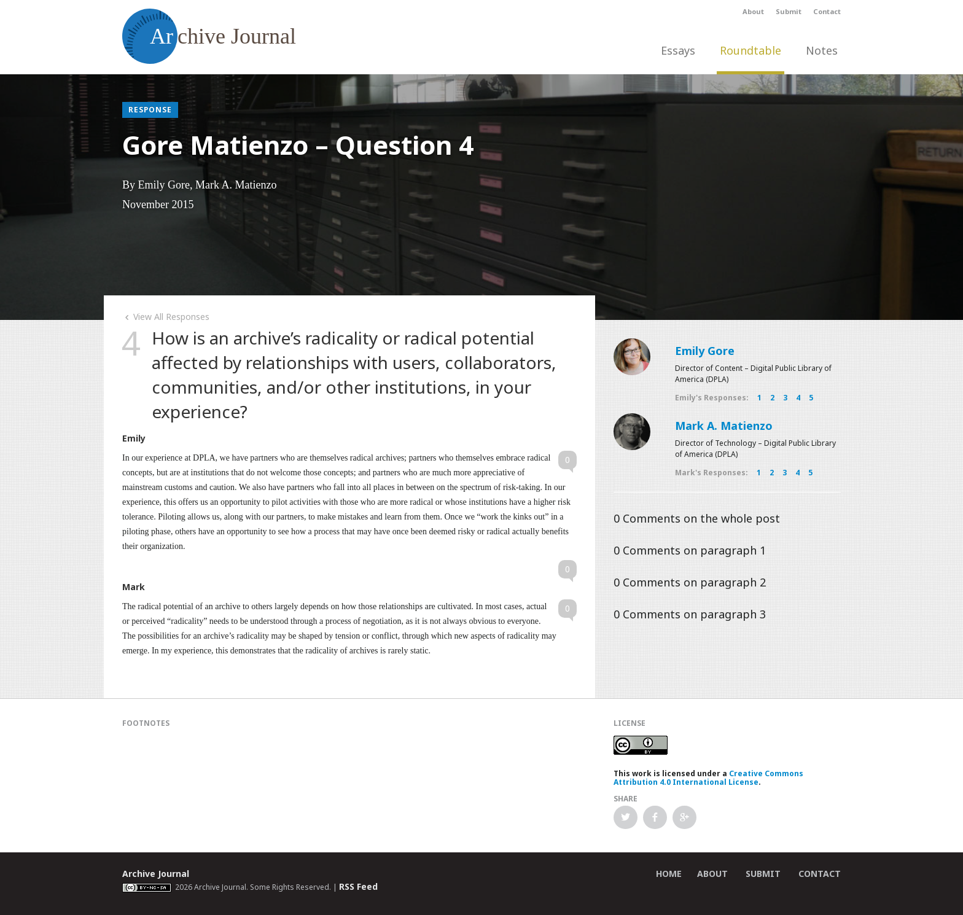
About (753, 11)
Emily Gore (705, 350)
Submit (788, 11)
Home (669, 873)
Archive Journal (155, 873)
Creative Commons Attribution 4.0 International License (708, 777)
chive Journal (209, 36)
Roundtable (750, 50)
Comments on (697, 518)
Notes (822, 50)
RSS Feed (358, 886)
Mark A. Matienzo (724, 425)
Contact (827, 11)
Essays (678, 50)
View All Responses (165, 316)
